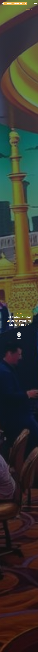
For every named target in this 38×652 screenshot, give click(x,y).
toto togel (29, 9)
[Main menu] (35, 3)
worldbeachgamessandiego (14, 3)
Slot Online (18, 313)
